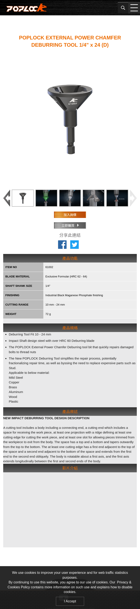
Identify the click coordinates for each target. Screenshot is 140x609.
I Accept (70, 601)
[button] (133, 198)
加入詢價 (70, 215)
